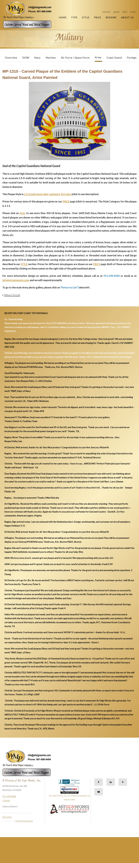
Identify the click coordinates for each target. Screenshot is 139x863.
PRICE (66, 201)
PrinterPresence (24, 821)
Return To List (12, 295)
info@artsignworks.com (15, 280)
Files (125, 11)
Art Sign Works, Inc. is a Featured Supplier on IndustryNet (69, 794)
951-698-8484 (9, 796)
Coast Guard (114, 57)
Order (133, 11)
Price (97, 17)
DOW (25, 57)
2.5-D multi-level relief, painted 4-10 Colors (48, 194)
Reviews (111, 17)
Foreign (131, 57)
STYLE (24, 264)
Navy (37, 57)
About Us (127, 17)
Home (62, 17)
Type (74, 17)
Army (98, 57)
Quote (116, 11)
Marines (51, 57)
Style (85, 17)
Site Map (7, 817)
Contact (106, 11)
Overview (11, 57)
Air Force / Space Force (75, 57)
